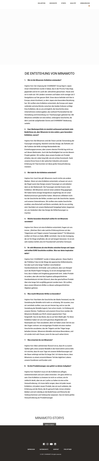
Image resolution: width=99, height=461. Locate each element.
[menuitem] (42, 3)
